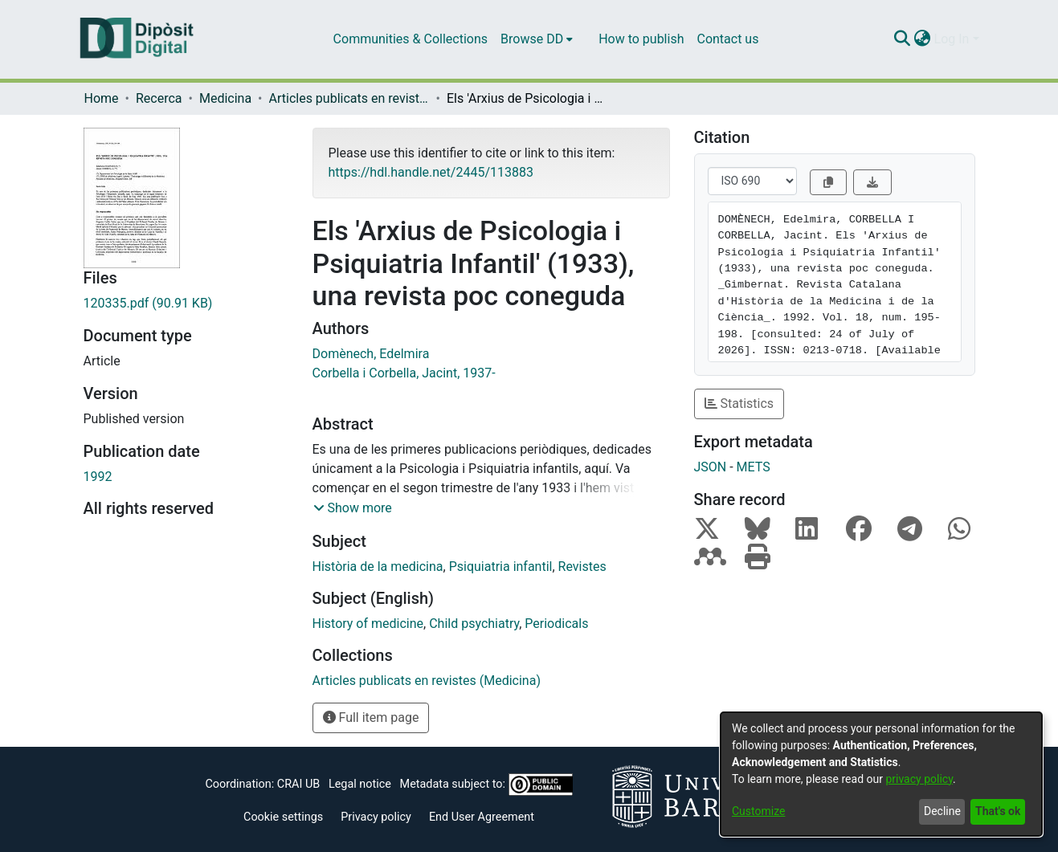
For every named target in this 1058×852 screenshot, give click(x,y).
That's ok (997, 811)
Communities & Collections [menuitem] (410, 39)
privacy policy (919, 779)
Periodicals (556, 623)
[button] (352, 508)
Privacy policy (376, 817)
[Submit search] (903, 39)
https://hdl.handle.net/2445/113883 (431, 172)
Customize (758, 811)
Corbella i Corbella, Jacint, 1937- (404, 373)
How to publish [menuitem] (641, 39)
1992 (98, 476)
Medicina (225, 98)
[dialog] (881, 774)
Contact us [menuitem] (727, 39)
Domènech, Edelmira (371, 353)
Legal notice (360, 784)
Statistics (739, 403)
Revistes (582, 566)
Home (101, 98)
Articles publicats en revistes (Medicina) (349, 98)
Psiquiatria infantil (501, 566)
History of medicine (368, 623)
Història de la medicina (377, 566)
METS (753, 467)
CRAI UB (298, 784)
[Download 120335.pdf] (186, 303)
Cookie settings (283, 817)
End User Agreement (481, 817)
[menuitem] (536, 39)
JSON (710, 467)
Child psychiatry (474, 623)
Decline (942, 811)
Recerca (159, 98)
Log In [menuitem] (952, 39)
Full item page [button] (371, 717)
